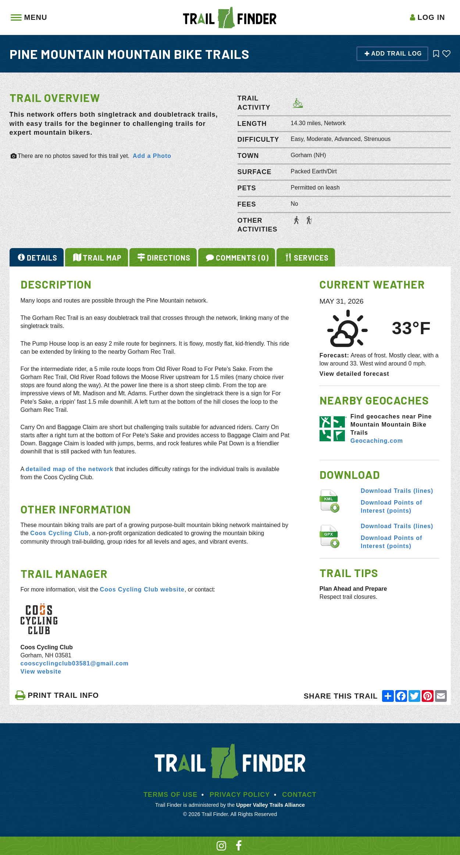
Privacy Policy (240, 794)
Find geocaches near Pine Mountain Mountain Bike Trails (391, 424)
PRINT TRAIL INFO (57, 695)
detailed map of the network (70, 469)
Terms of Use (170, 794)
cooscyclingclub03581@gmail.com (75, 663)
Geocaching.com (376, 441)
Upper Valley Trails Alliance (270, 805)
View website (41, 671)
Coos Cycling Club (59, 533)
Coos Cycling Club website (142, 589)
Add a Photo (152, 156)
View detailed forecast (354, 374)
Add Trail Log (393, 53)
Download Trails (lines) (397, 491)
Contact (299, 794)
